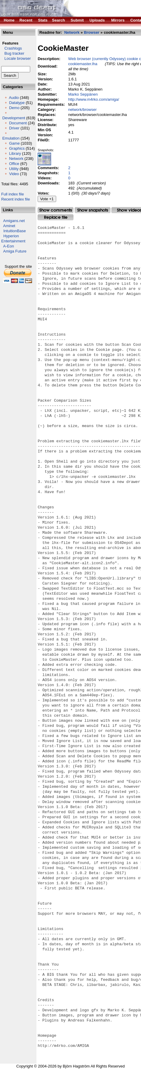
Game (14, 143)
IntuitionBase (14, 231)
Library (15, 153)
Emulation (11, 138)
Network (16, 158)
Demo (14, 107)
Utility (14, 168)
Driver (14, 128)
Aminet (9, 226)
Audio (14, 97)
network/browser (82, 109)
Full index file (12, 194)
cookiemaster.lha (82, 64)
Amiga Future (15, 251)
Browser (91, 32)
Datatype (16, 102)
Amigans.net (14, 220)
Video (14, 174)
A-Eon (8, 246)
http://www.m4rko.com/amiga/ (93, 99)
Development (13, 118)
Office (14, 163)
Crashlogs (11, 48)
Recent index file (15, 199)
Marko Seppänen (83, 94)
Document (18, 123)
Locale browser (16, 58)
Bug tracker (12, 53)
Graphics (16, 148)
